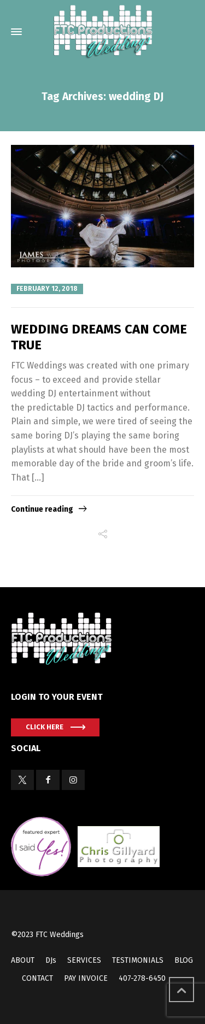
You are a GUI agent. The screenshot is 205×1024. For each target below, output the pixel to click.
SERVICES (84, 960)
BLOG (183, 960)
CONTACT (37, 978)
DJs (50, 960)
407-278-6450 (142, 978)
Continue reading (42, 509)
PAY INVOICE (86, 978)
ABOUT (22, 960)
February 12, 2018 (47, 288)
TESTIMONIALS (137, 960)
